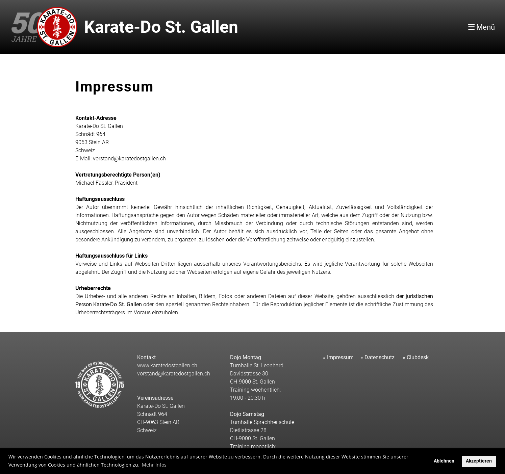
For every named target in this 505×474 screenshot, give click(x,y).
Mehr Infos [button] (154, 465)
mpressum (341, 357)
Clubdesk (418, 357)
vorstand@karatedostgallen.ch (173, 373)
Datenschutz (379, 357)
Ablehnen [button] (444, 461)
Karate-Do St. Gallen (161, 27)
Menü (481, 27)
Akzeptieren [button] (479, 461)
